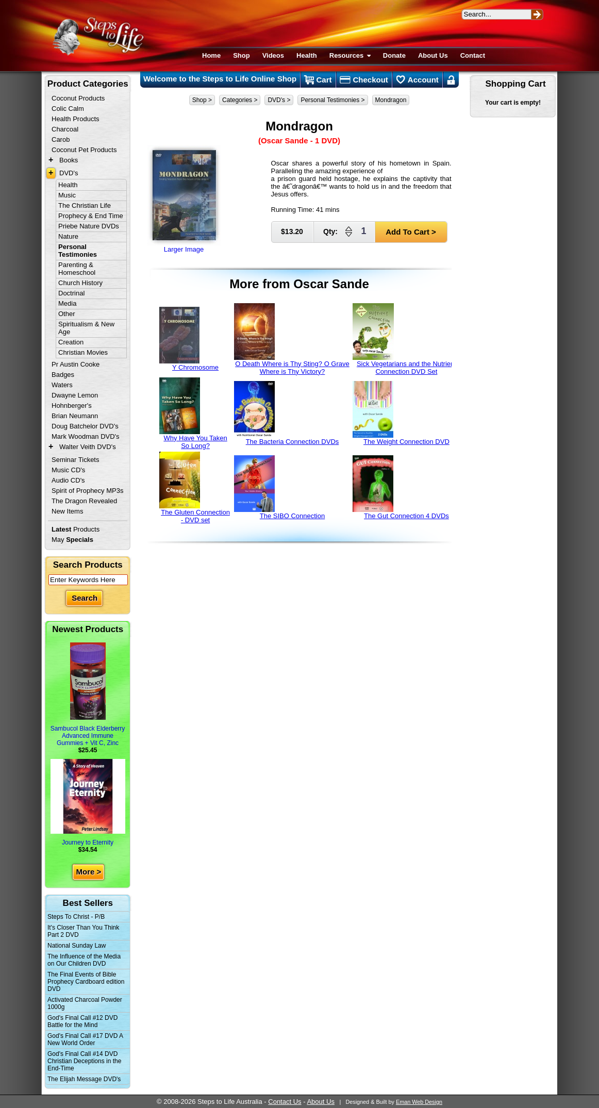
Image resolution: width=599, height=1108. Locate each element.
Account (417, 80)
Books (68, 160)
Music (67, 195)
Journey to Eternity (88, 802)
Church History (80, 283)
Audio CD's (68, 480)
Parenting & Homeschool (76, 268)
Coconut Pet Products (84, 150)
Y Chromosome (189, 339)
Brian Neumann (75, 416)
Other (66, 314)
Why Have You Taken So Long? (193, 413)
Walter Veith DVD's (87, 447)
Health (306, 55)
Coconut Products (78, 98)
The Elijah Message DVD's (84, 1079)
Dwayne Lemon (75, 395)
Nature (68, 236)
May (72, 539)
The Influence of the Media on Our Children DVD (84, 960)
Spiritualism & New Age (86, 328)
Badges (63, 374)
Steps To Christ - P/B (76, 916)
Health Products (75, 119)
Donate (394, 55)
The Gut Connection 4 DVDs (400, 487)
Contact (472, 55)
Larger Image (184, 199)
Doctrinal (71, 293)
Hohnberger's (72, 405)
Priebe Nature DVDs (88, 226)
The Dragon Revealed (84, 501)
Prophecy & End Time (90, 216)
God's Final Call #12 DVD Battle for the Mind (82, 1021)
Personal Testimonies (77, 250)
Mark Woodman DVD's (86, 436)
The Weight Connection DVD (401, 413)
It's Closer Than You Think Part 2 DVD (83, 931)
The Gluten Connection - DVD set (194, 488)
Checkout (364, 80)
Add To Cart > (411, 231)
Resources (350, 55)
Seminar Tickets (75, 460)
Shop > (202, 100)
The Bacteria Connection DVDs (286, 413)
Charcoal (65, 129)
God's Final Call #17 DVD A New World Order (85, 1039)
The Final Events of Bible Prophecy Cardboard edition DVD (85, 982)
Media (67, 303)
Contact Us (284, 1101)
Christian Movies (83, 352)
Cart (318, 80)
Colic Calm (68, 108)
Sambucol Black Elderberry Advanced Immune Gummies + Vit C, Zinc (88, 694)
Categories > (239, 100)
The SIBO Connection (279, 487)
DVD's (68, 173)
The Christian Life (84, 205)
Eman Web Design (419, 1102)
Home (211, 55)
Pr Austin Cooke (75, 364)
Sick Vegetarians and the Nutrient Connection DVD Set (404, 339)
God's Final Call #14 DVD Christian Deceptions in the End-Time (84, 1061)
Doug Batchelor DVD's (85, 426)
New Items (67, 511)
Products (75, 529)
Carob (61, 139)
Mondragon (391, 100)
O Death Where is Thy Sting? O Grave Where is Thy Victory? (292, 339)
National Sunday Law (76, 945)
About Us (433, 55)
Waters (62, 385)
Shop (241, 55)
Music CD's (68, 470)
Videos (273, 55)
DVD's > (279, 100)
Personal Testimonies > (332, 100)
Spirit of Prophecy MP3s (87, 490)
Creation (71, 342)
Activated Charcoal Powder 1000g (84, 1003)
